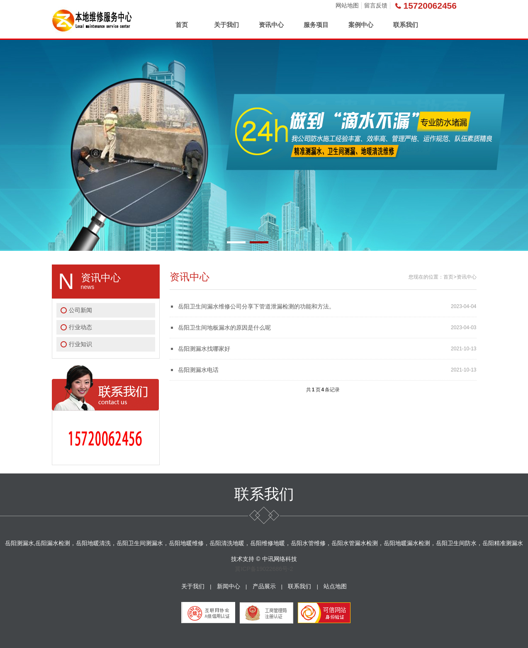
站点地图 (335, 586)
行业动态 (80, 327)
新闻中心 (228, 586)
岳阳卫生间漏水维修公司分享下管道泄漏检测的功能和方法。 (256, 306)
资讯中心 (271, 24)
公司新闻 (80, 310)
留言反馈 (375, 5)
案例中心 (360, 24)
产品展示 (264, 586)
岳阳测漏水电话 (198, 369)
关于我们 (226, 24)
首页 (181, 24)
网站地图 (347, 5)
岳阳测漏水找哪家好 (204, 348)
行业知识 (80, 344)
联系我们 (405, 24)
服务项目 (316, 24)
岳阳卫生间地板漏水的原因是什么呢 (224, 327)
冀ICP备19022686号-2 (264, 568)
